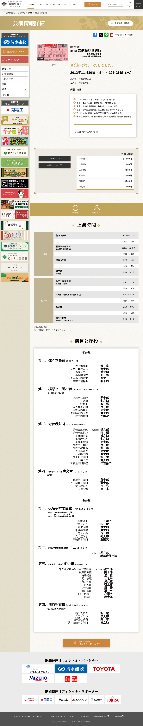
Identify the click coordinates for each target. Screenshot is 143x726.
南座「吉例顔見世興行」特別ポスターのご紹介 (97, 106)
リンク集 (71, 716)
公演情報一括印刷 (122, 23)
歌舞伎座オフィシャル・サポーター (15, 102)
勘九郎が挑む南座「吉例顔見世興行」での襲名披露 (99, 113)
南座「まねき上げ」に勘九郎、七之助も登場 (96, 102)
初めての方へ (62, 4)
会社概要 (118, 716)
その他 (5, 94)
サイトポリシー (56, 716)
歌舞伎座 (6, 68)
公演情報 (31, 4)
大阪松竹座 (7, 78)
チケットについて (75, 4)
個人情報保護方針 (100, 716)
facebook (95, 34)
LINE (106, 34)
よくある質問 (84, 716)
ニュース (39, 4)
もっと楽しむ (50, 4)
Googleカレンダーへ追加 (124, 34)
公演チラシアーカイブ (17, 51)
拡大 (52, 64)
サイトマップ (41, 716)
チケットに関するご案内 (22, 716)
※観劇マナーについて (84, 131)
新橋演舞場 (7, 73)
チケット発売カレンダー (17, 59)
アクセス (54, 158)
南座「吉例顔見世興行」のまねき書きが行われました (100, 109)
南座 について (53, 165)
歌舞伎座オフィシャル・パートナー (15, 35)
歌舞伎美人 (10, 12)
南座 (30, 12)
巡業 (4, 89)
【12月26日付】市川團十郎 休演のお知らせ (96, 99)
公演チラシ (94, 4)
